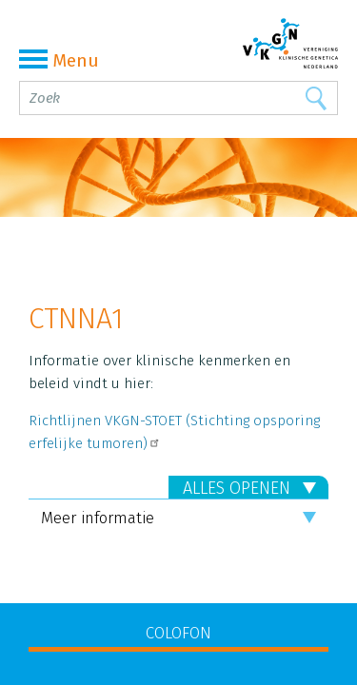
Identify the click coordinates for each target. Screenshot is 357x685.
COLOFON (178, 633)
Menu (59, 60)
